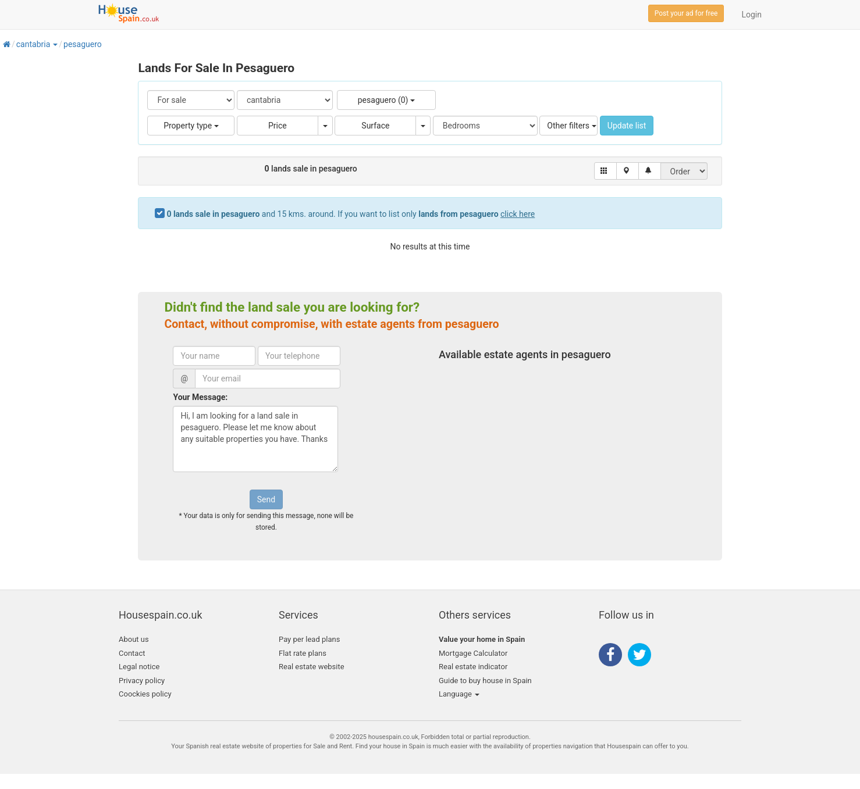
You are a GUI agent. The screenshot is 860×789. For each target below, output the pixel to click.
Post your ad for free (686, 13)
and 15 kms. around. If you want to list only (350, 214)
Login (751, 14)
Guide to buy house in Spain (485, 680)
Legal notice (139, 666)
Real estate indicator (473, 666)
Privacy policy (142, 680)
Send (266, 499)
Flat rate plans (302, 653)
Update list (626, 125)
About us (134, 639)
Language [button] (459, 694)
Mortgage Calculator (473, 653)
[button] (55, 44)
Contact (132, 653)
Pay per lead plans (309, 639)
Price (277, 125)
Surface (375, 125)
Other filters (571, 125)
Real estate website (311, 666)
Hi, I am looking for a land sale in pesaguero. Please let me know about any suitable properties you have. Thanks (255, 439)
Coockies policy (145, 694)
